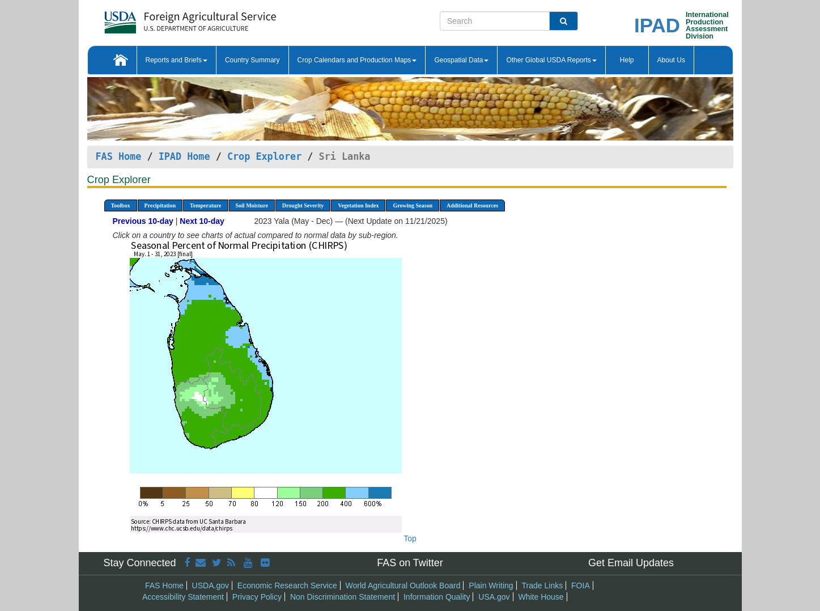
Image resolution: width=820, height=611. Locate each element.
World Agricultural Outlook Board (403, 585)
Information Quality (436, 596)
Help (627, 60)
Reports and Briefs (176, 60)
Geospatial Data (461, 60)
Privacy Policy (257, 596)
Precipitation (160, 205)
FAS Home (119, 156)
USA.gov (493, 596)
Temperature (206, 205)
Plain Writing (491, 585)
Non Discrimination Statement (342, 596)
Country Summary (252, 60)
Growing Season (412, 205)
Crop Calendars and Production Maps (357, 60)
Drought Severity (303, 205)
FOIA (580, 585)
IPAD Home (184, 156)
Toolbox (120, 205)
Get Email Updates (631, 562)
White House (540, 596)
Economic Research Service (287, 585)
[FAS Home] (161, 18)
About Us (671, 60)
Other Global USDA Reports (551, 60)
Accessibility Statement (183, 596)
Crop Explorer (264, 156)
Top (410, 538)
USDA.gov (210, 585)
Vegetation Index (358, 205)
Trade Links (542, 585)
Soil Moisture (252, 205)
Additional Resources (472, 205)
